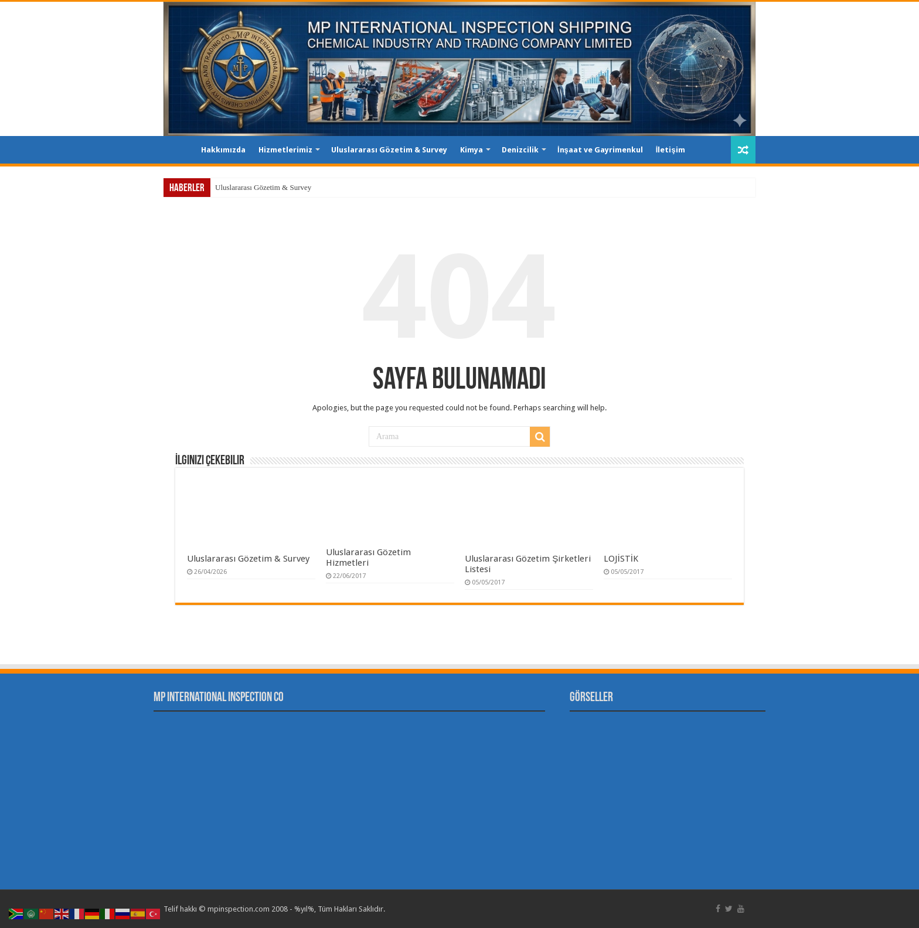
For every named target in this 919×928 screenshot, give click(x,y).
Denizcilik (520, 149)
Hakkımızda (223, 149)
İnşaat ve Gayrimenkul (600, 149)
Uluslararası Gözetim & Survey (389, 149)
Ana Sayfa (179, 148)
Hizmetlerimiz (285, 149)
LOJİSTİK (621, 558)
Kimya (471, 149)
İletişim (670, 149)
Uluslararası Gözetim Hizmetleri (368, 557)
